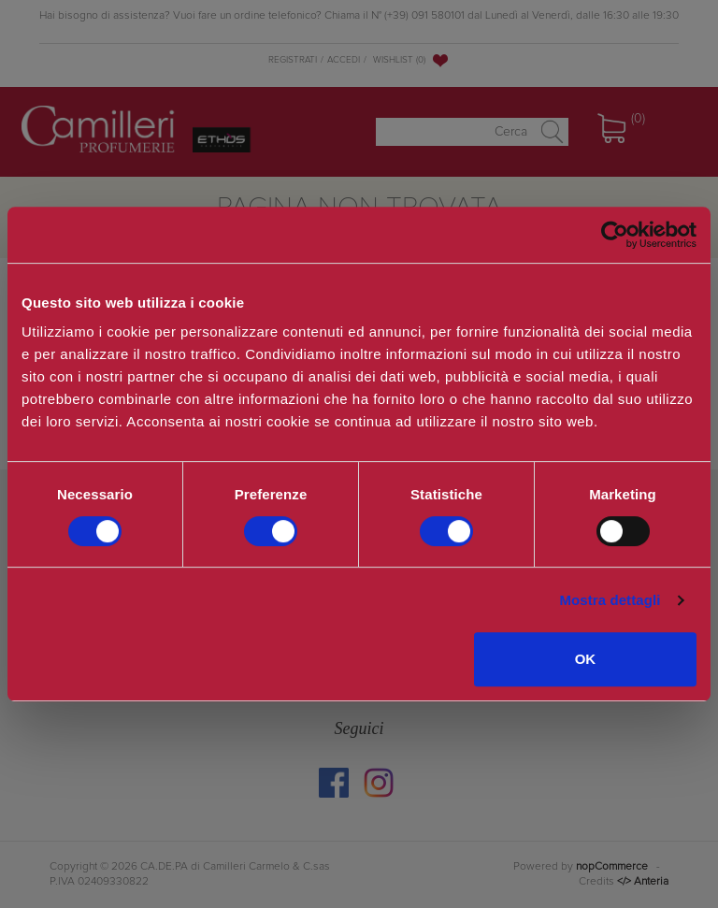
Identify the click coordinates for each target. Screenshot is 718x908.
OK (585, 659)
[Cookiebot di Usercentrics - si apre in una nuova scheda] (614, 235)
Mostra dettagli (609, 600)
